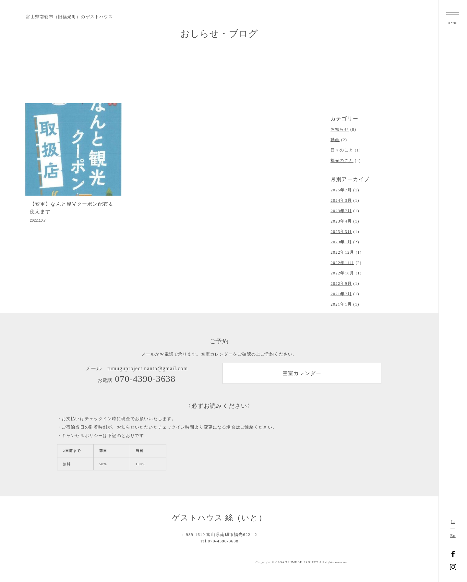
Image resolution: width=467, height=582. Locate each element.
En (452, 535)
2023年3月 (341, 231)
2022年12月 (342, 252)
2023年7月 (341, 211)
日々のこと (341, 150)
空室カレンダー (301, 373)
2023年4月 (341, 221)
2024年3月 (341, 200)
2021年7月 (341, 294)
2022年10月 (342, 273)
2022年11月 (342, 263)
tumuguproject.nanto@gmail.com (147, 368)
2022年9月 (341, 283)
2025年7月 (341, 190)
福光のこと (341, 160)
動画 (335, 140)
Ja (453, 521)
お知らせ (339, 129)
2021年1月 (341, 304)
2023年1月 (341, 242)
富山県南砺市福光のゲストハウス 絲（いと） (453, 291)
